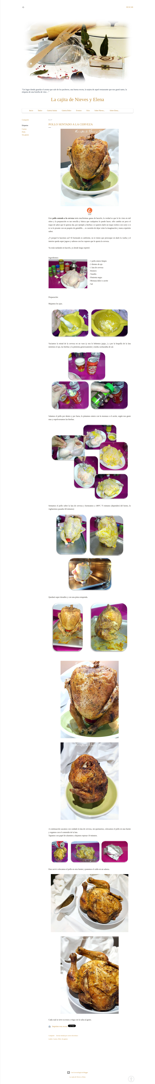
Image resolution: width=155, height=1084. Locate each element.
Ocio (88, 110)
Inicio (31, 110)
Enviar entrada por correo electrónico (67, 1035)
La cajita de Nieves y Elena (77, 99)
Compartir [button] (25, 120)
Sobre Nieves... (100, 110)
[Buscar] (129, 7)
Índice (40, 110)
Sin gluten (25, 135)
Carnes (24, 129)
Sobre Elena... (114, 110)
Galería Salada (52, 110)
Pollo (24, 132)
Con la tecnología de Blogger (77, 1072)
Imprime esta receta (59, 1026)
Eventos (78, 110)
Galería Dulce (66, 110)
